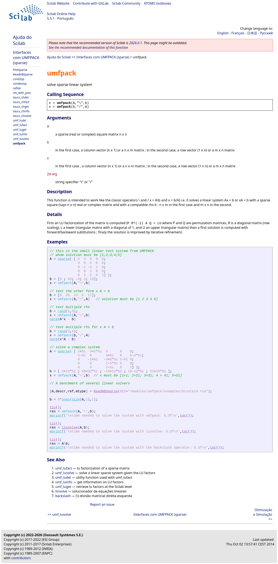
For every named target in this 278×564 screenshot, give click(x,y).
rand (62, 311)
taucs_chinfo (21, 111)
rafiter (17, 88)
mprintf (57, 416)
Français (237, 33)
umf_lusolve (21, 139)
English (223, 33)
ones (66, 400)
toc (183, 416)
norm (54, 319)
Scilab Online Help (61, 14)
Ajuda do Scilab (22, 40)
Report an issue (102, 504)
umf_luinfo (20, 134)
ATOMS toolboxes (157, 3)
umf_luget (20, 130)
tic (53, 407)
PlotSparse (20, 70)
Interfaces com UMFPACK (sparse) (26, 57)
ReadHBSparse (23, 74)
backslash (63, 496)
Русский (266, 33)
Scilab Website (58, 3)
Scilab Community (126, 3)
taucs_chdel (20, 97)
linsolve (70, 428)
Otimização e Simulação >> (262, 514)
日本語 (252, 33)
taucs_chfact (21, 102)
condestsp (20, 84)
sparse (64, 259)
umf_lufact (20, 125)
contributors (21, 558)
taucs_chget (21, 107)
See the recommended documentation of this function (88, 47)
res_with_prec (22, 93)
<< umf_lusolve (59, 514)
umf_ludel (19, 120)
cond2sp (18, 79)
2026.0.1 (135, 43)
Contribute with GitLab (91, 3)
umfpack (19, 143)
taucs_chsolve (22, 116)
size (76, 400)
